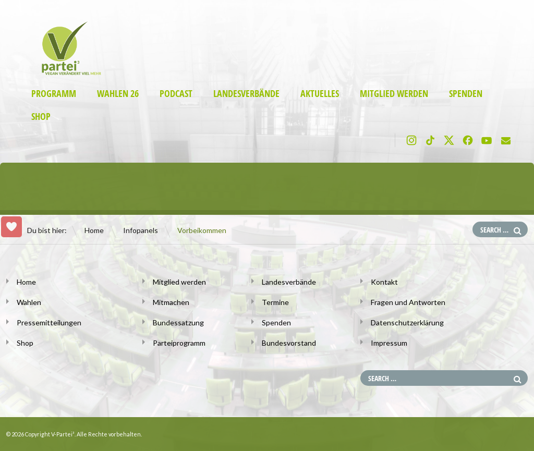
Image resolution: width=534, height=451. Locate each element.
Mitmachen (171, 302)
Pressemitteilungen (49, 322)
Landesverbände (246, 93)
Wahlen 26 (118, 93)
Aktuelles (319, 93)
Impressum (389, 342)
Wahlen (29, 302)
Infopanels (140, 230)
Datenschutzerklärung (407, 322)
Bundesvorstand (289, 342)
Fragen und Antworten (408, 302)
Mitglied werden (394, 93)
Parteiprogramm (179, 342)
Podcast (176, 93)
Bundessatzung (178, 322)
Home (94, 230)
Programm (53, 93)
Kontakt (384, 281)
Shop (41, 116)
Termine (275, 302)
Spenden (465, 93)
